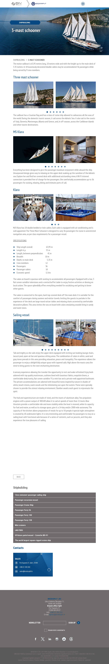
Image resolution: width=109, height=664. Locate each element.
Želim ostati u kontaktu (56, 630)
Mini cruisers (20, 525)
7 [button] (65, 166)
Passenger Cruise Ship (24, 505)
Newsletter (34, 623)
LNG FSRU (19, 530)
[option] (33, 95)
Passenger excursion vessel (26, 500)
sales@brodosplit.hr (26, 571)
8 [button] (65, 350)
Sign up (71, 623)
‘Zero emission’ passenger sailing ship (30, 495)
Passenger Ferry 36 (23, 510)
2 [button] (50, 112)
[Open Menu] (83, 3)
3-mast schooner (36, 59)
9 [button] (68, 350)
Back (19, 476)
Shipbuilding (19, 59)
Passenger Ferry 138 (23, 520)
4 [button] (57, 112)
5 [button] (60, 112)
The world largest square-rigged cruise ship (33, 540)
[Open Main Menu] (88, 3)
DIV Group (18, 3)
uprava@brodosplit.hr (57, 614)
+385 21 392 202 (25, 567)
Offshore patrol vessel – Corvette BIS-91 (31, 535)
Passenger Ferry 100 (23, 515)
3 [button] (53, 112)
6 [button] (63, 112)
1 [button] (47, 112)
